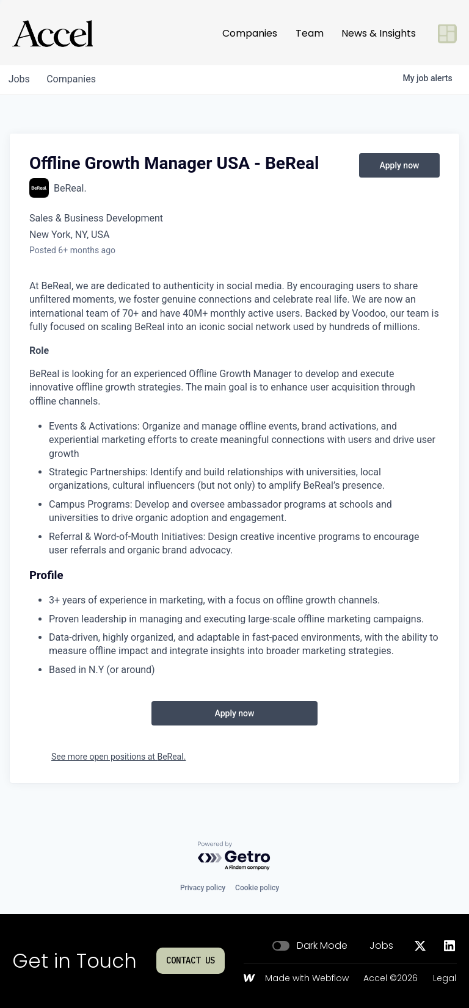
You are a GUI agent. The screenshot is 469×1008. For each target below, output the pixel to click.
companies (75, 79)
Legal (444, 978)
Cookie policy (257, 888)
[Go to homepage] (52, 33)
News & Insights (378, 33)
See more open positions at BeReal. (118, 756)
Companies (249, 33)
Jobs (381, 946)
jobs (20, 79)
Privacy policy (202, 888)
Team (310, 33)
